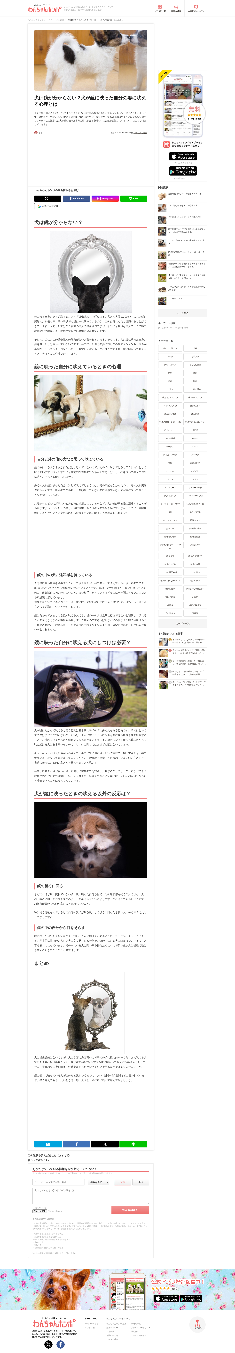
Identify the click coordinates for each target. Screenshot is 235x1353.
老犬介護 (170, 556)
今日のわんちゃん (93, 1324)
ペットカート (170, 487)
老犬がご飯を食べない (170, 580)
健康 (195, 373)
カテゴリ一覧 (160, 11)
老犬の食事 (195, 564)
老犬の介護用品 (195, 556)
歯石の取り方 (195, 605)
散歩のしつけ (170, 414)
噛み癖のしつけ (195, 397)
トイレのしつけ (170, 406)
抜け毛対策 (170, 597)
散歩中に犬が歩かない (195, 422)
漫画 (170, 381)
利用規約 (110, 1331)
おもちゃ (170, 471)
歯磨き (170, 605)
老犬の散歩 (195, 572)
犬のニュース (170, 365)
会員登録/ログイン (196, 11)
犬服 (170, 512)
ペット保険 (90, 1327)
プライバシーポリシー (140, 1327)
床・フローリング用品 (170, 504)
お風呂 (195, 597)
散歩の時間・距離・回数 (170, 422)
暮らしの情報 (195, 365)
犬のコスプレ (195, 512)
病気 (170, 373)
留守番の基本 (195, 528)
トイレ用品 (170, 438)
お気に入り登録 (140, 133)
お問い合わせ (112, 1335)
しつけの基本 (195, 389)
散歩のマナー (170, 430)
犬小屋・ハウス (170, 455)
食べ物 (170, 356)
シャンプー (195, 471)
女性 (122, 1182)
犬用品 (195, 430)
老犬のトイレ (170, 564)
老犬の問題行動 (170, 572)
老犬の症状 (170, 589)
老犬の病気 (195, 580)
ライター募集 (112, 1339)
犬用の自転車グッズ (195, 504)
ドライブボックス (195, 496)
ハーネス (195, 455)
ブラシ (195, 479)
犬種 (195, 348)
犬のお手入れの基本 (195, 589)
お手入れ (195, 356)
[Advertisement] (62, 158)
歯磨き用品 (195, 463)
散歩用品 (195, 414)
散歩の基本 (195, 406)
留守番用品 (195, 537)
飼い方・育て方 (170, 348)
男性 (140, 1182)
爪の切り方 (170, 613)
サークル (170, 446)
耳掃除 (195, 613)
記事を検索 (176, 11)
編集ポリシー (112, 1327)
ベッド (195, 446)
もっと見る (182, 313)
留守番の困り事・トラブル (170, 546)
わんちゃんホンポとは (116, 1324)
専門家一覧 (136, 1324)
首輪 (170, 463)
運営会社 (135, 1331)
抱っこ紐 (170, 528)
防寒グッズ (195, 520)
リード (170, 479)
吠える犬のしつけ (170, 397)
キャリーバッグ (195, 487)
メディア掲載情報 (139, 1335)
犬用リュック (170, 496)
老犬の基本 (195, 545)
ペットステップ (170, 520)
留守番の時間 (170, 537)
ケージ (195, 438)
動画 (195, 381)
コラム (170, 389)
